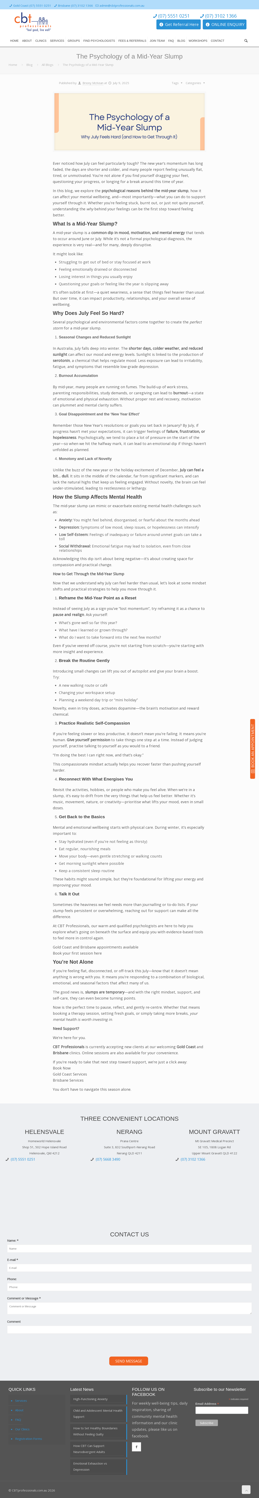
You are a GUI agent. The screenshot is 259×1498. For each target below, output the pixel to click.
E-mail (12, 1260)
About (19, 1410)
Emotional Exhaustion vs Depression (90, 1466)
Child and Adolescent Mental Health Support (97, 1413)
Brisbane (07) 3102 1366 (75, 5)
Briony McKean (93, 83)
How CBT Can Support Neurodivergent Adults (89, 1449)
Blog (29, 65)
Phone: (12, 1279)
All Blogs (47, 65)
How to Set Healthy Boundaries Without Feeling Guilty (95, 1431)
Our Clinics (22, 1429)
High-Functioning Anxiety (90, 1399)
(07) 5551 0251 (171, 16)
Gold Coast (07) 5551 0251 (32, 5)
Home (12, 65)
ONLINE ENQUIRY (224, 24)
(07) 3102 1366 (218, 16)
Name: (12, 1240)
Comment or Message (24, 1298)
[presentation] (38, 1346)
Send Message (128, 1361)
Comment (14, 1321)
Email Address (207, 1404)
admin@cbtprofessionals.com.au (122, 5)
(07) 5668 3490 (108, 1159)
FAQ (18, 1420)
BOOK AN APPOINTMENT (252, 749)
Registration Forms (28, 1439)
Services (21, 1401)
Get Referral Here (178, 24)
